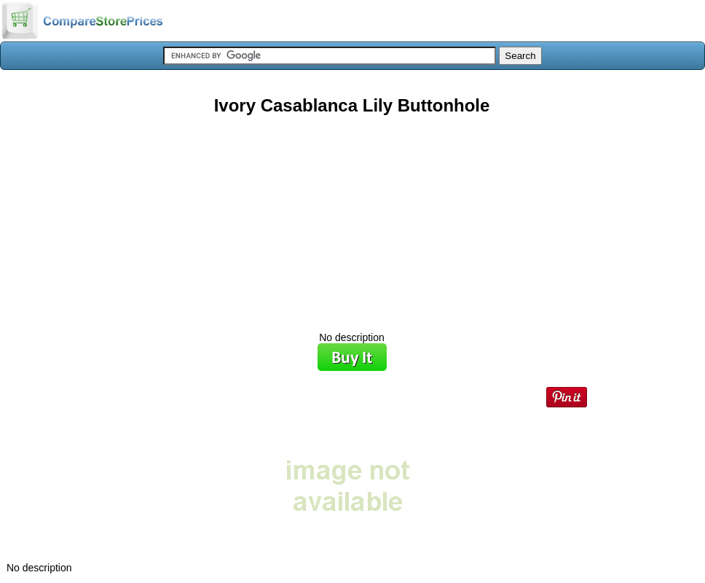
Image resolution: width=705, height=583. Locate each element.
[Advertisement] (351, 218)
